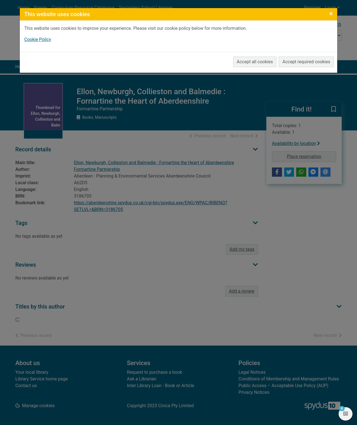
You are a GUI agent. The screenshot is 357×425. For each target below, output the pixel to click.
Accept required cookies (306, 61)
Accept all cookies (255, 61)
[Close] (331, 13)
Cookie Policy (37, 39)
